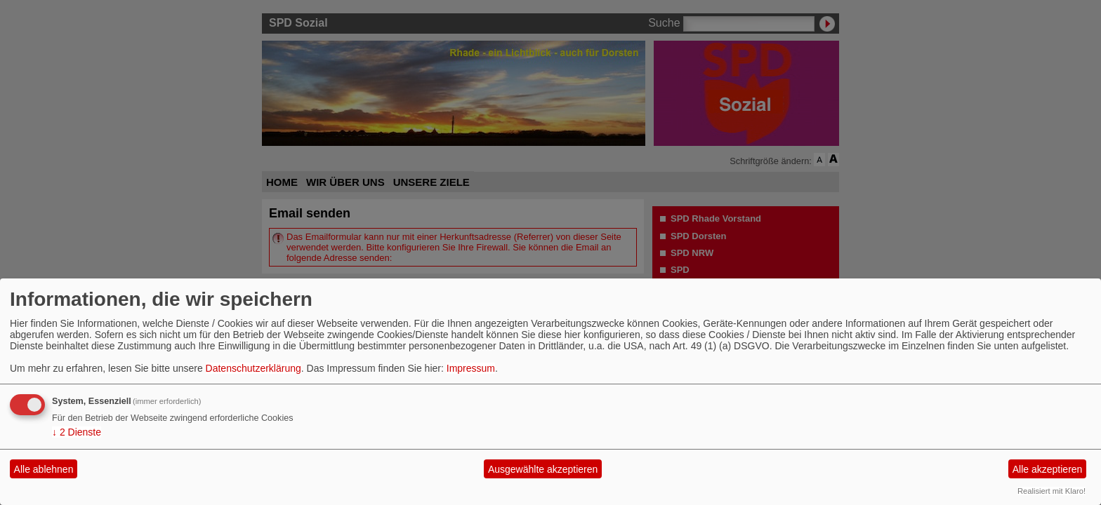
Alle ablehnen (44, 469)
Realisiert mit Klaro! (1051, 491)
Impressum (471, 368)
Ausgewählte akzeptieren (543, 469)
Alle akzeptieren (1048, 469)
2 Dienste (76, 432)
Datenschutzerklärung (253, 368)
